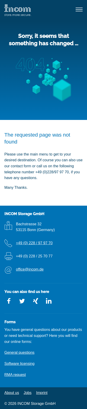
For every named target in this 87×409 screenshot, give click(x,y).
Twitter (22, 301)
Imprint (42, 393)
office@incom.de (30, 269)
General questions (19, 352)
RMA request (15, 375)
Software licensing (19, 364)
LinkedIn (48, 301)
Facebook (9, 301)
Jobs (28, 393)
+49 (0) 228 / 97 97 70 (34, 243)
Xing (35, 301)
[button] (79, 10)
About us (11, 393)
